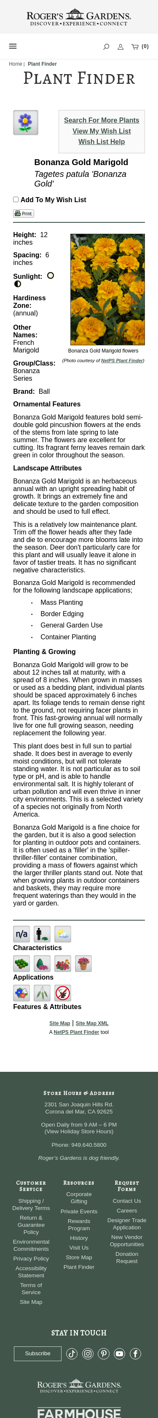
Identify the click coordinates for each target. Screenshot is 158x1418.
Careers (127, 1210)
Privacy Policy (31, 1258)
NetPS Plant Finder (122, 360)
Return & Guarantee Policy (31, 1225)
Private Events (79, 1211)
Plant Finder (79, 1267)
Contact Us (127, 1201)
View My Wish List (101, 131)
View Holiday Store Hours (79, 1131)
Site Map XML (92, 1023)
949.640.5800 (88, 1145)
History (79, 1238)
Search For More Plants (101, 120)
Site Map (59, 1023)
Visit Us (79, 1247)
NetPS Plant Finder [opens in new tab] (76, 1032)
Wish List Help (101, 141)
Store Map (79, 1257)
